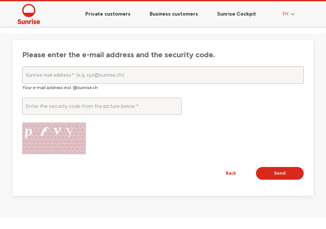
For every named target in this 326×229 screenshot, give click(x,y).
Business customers (174, 14)
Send (280, 173)
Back (231, 173)
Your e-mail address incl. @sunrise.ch (60, 87)
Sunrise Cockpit (236, 14)
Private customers (108, 14)
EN (289, 14)
